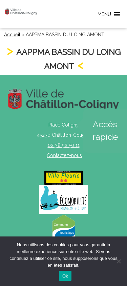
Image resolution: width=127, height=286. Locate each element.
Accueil (12, 34)
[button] (104, 14)
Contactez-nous (64, 155)
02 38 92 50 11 (64, 145)
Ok (65, 276)
